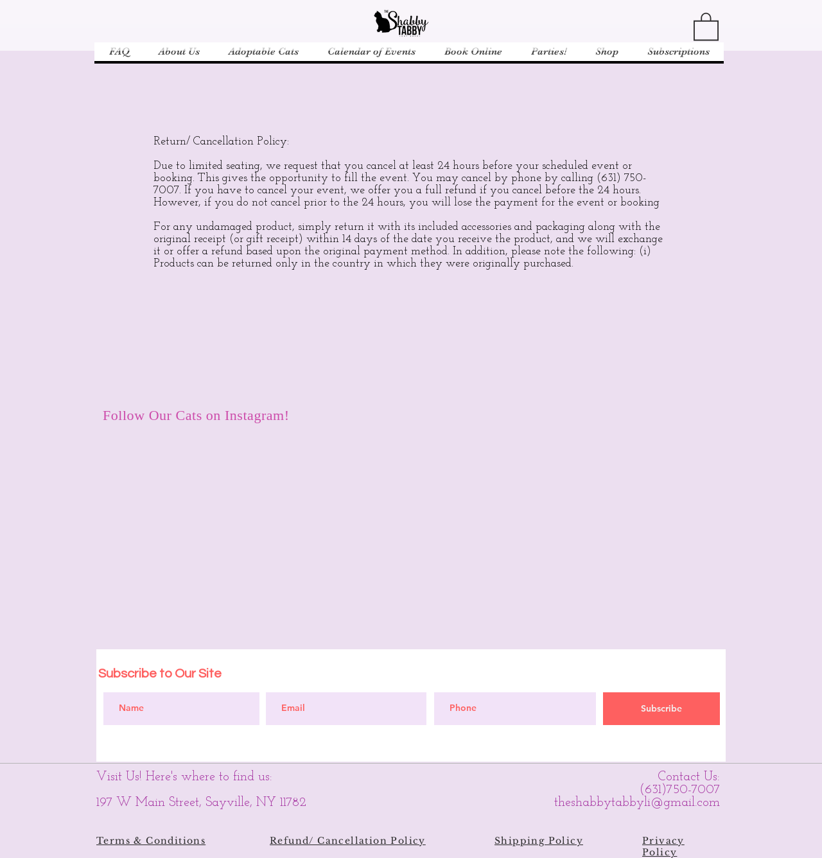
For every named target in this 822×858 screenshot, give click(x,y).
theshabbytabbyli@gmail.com (637, 802)
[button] (706, 25)
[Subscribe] (661, 708)
